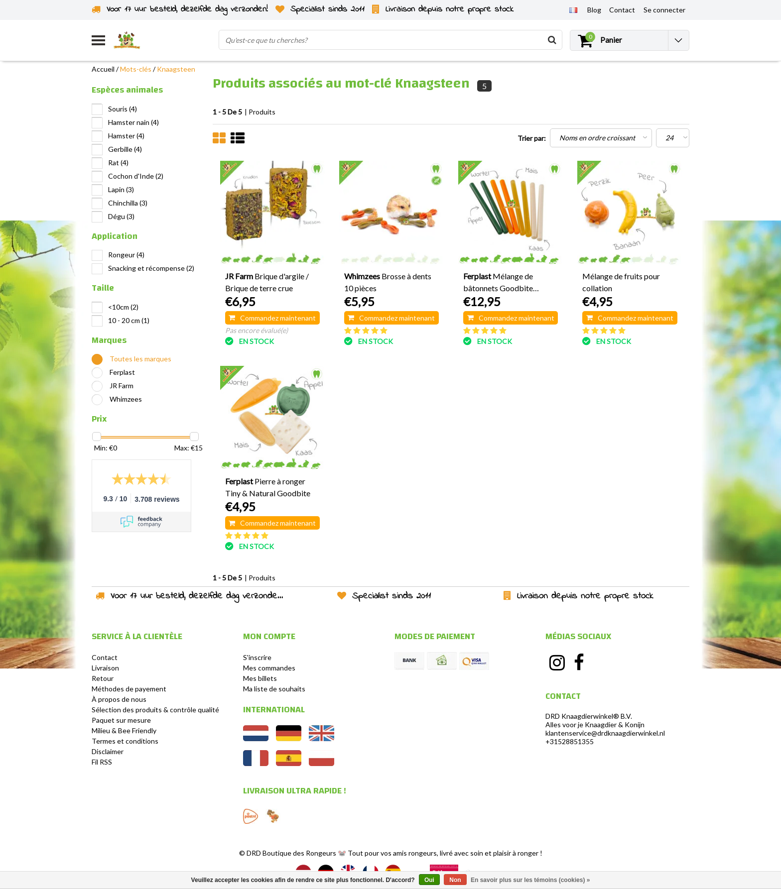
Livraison (105, 668)
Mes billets (260, 678)
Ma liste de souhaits (274, 688)
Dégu (121, 216)
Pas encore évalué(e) (256, 330)
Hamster (126, 135)
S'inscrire (257, 657)
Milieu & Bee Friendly (124, 730)
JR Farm (121, 385)
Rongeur (126, 254)
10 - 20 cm (128, 320)
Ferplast (122, 372)
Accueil (103, 69)
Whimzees (126, 399)
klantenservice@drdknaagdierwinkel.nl (605, 733)
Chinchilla (127, 203)
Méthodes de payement (129, 688)
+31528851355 (569, 741)
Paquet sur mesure (121, 720)
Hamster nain (133, 122)
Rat (118, 162)
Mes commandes (269, 668)
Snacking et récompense (151, 268)
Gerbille (125, 149)
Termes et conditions (125, 741)
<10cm (123, 307)
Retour (103, 678)
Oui (429, 880)
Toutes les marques (140, 358)
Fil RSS (102, 762)
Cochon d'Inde (135, 176)
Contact (105, 657)
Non (455, 880)
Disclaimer (108, 751)
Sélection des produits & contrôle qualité (155, 709)
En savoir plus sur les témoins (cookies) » (530, 880)
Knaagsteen (176, 69)
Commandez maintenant (272, 318)
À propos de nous (119, 699)
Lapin (121, 189)
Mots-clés (135, 69)
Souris (122, 109)
